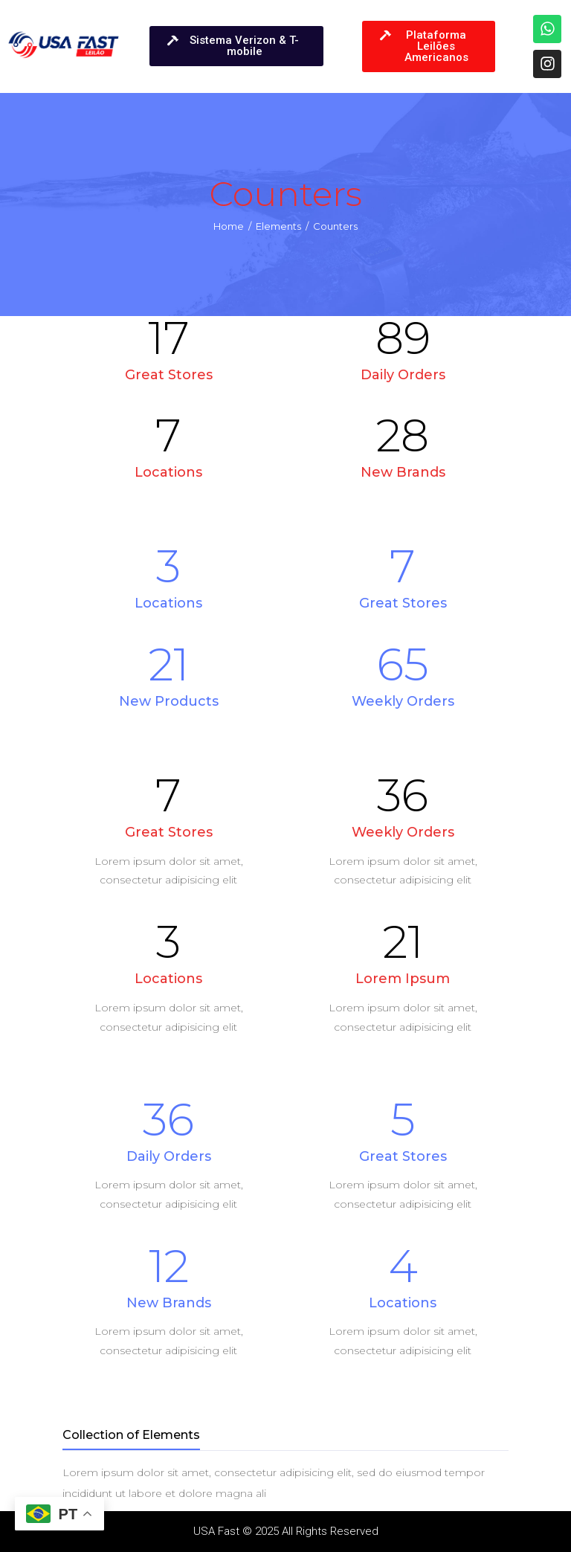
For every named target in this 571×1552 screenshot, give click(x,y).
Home (228, 226)
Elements (278, 226)
